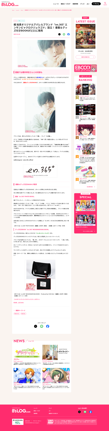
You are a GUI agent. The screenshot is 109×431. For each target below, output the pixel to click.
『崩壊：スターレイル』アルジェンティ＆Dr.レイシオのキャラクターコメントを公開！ (87, 99)
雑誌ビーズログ (65, 3)
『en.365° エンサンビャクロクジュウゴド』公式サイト (29, 299)
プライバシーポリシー (39, 421)
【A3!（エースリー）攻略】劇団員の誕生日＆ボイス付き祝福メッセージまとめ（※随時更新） (87, 186)
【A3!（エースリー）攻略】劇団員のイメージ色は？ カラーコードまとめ (87, 140)
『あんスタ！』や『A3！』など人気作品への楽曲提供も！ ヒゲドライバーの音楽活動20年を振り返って (55, 366)
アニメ (23, 10)
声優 (20, 21)
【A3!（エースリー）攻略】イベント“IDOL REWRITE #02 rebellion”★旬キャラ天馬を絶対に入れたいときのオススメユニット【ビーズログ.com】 (27, 392)
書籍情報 (75, 3)
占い (88, 3)
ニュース (56, 3)
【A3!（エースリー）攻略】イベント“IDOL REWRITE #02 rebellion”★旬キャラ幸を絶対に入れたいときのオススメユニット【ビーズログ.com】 (55, 392)
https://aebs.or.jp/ (68, 423)
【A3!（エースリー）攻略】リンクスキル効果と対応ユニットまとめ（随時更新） (87, 120)
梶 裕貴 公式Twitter (19, 303)
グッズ (82, 3)
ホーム (13, 10)
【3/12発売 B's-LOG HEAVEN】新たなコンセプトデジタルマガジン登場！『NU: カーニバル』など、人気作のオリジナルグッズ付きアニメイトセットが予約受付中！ (87, 163)
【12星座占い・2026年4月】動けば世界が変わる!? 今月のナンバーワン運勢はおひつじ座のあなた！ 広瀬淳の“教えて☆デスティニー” (27, 366)
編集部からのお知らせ (54, 413)
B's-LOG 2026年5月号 (85, 51)
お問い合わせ (28, 421)
